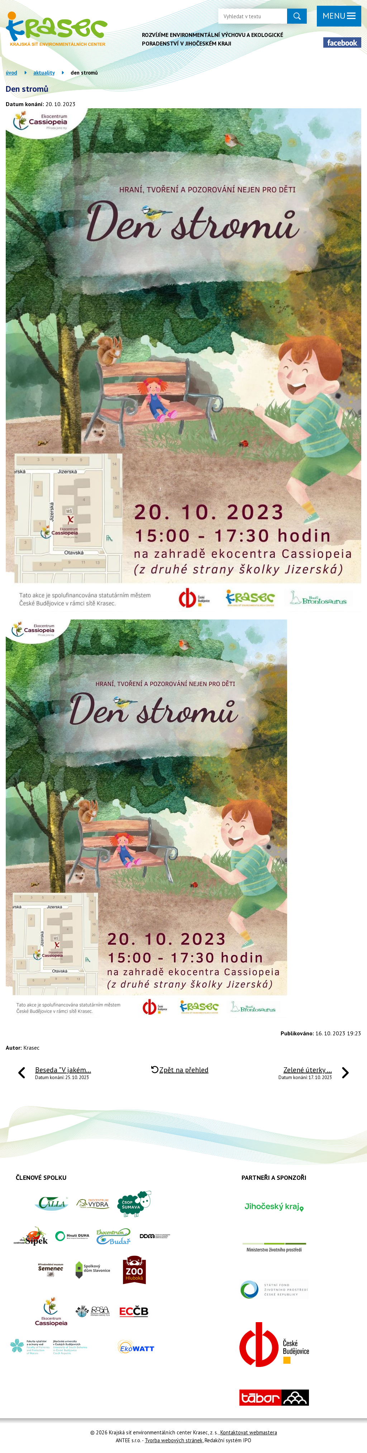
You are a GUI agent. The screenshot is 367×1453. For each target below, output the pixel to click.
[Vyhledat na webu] (247, 16)
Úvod (11, 72)
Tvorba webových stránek (173, 1440)
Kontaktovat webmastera (248, 1432)
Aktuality (43, 72)
